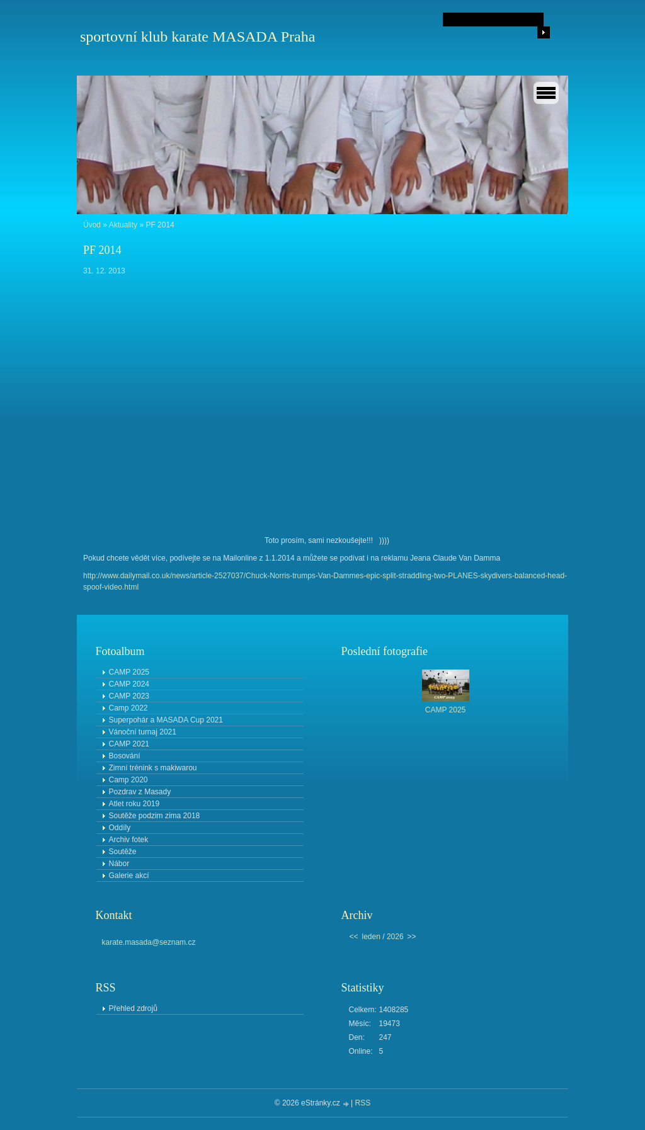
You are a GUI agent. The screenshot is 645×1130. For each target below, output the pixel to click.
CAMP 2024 (129, 684)
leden (371, 936)
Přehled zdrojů (133, 1008)
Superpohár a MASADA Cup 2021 (166, 720)
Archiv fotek (129, 839)
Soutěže (123, 851)
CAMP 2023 (129, 696)
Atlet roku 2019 (134, 803)
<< (354, 936)
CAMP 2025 (129, 672)
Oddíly (120, 827)
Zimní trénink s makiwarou (153, 767)
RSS (363, 1103)
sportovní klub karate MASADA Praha (197, 36)
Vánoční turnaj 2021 (142, 732)
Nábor (119, 863)
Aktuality (123, 224)
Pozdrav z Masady (140, 791)
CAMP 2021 (129, 743)
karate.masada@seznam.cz (149, 942)
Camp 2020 (128, 779)
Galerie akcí (129, 875)
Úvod (92, 224)
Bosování (124, 755)
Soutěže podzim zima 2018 (154, 815)
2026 (395, 936)
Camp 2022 (128, 708)
